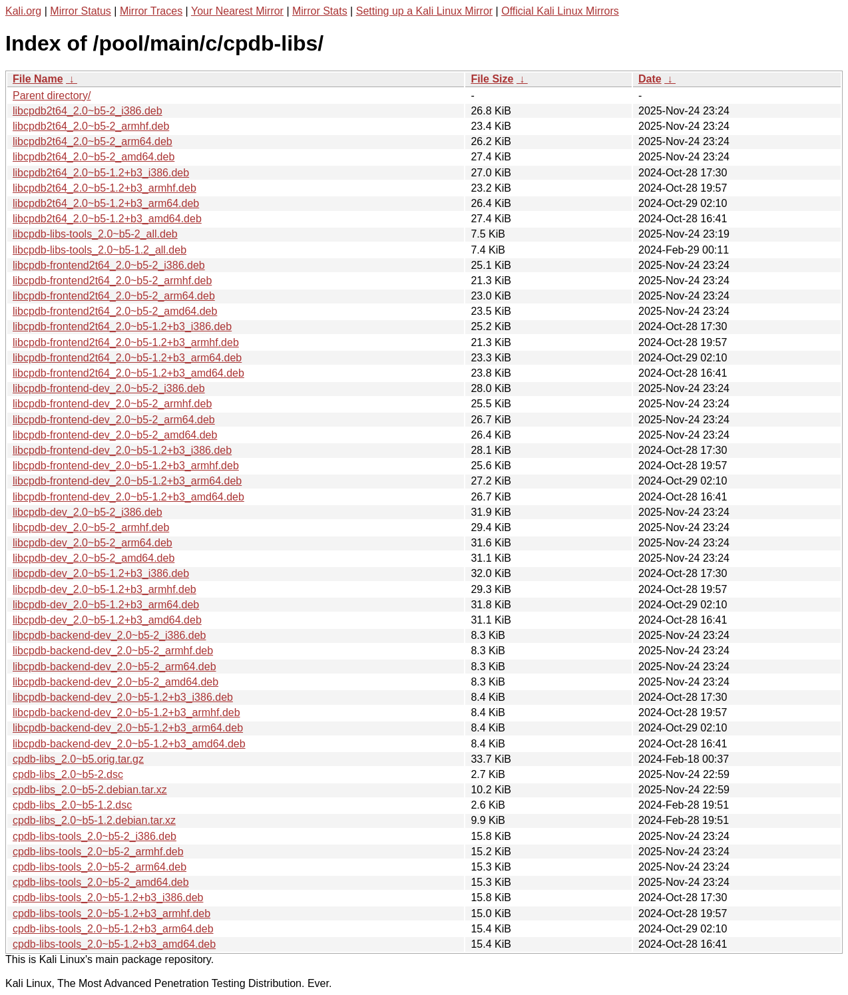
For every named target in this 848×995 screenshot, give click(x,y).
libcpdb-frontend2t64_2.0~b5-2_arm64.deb (114, 295)
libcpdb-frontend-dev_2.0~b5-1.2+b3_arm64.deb (127, 481)
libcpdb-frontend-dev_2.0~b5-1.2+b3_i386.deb (122, 450)
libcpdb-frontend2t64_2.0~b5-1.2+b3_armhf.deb (126, 342)
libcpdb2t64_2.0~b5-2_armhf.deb (91, 126)
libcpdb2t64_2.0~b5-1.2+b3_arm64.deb (106, 203)
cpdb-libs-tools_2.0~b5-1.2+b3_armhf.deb (111, 913)
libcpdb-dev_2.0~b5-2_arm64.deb (92, 542)
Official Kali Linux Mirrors (560, 11)
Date (650, 79)
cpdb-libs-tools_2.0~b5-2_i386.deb (94, 836)
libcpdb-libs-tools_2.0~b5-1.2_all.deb (99, 250)
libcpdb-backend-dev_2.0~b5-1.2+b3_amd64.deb (129, 743)
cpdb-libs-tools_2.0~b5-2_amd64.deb (101, 882)
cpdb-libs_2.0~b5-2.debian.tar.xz (90, 789)
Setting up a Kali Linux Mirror (424, 11)
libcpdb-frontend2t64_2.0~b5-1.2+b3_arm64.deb (127, 357)
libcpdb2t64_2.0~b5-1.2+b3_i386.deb (101, 172)
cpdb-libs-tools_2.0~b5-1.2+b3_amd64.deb (114, 944)
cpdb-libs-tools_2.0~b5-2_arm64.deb (99, 867)
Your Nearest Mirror (237, 11)
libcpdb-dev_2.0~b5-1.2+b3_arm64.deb (106, 604)
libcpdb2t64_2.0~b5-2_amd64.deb (93, 156)
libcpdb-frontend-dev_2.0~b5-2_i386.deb (109, 388)
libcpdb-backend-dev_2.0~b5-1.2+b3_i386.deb (123, 697)
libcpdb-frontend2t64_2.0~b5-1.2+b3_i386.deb (122, 326)
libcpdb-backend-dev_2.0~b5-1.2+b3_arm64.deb (128, 727)
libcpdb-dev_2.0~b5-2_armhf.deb (91, 527)
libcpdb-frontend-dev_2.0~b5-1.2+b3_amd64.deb (128, 496)
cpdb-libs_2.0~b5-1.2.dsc (72, 805)
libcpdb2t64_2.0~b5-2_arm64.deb (92, 141)
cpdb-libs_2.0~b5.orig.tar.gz (78, 759)
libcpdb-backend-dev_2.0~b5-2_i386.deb (109, 635)
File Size (492, 79)
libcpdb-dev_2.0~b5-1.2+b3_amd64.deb (107, 620)
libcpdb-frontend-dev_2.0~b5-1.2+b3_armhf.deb (126, 465)
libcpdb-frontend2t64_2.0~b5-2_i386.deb (109, 265)
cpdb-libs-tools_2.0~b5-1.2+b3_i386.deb (108, 897)
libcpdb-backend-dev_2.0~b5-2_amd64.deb (115, 682)
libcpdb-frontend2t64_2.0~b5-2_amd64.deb (115, 311)
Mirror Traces (151, 11)
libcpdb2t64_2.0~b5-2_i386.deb (87, 110)
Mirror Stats (319, 11)
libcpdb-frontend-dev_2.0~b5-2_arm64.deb (114, 419)
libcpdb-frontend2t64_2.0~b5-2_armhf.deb (112, 280)
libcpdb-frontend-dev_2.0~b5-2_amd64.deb (115, 435)
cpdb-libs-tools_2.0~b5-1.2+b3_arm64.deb (113, 928)
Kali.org (23, 11)
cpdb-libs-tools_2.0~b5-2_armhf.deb (98, 851)
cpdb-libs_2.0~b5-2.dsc (68, 774)
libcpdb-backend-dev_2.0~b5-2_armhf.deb (113, 650)
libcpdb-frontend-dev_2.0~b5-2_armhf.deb (112, 403)
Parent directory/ (52, 95)
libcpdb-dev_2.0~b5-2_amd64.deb (93, 558)
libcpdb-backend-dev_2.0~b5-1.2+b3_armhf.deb (126, 712)
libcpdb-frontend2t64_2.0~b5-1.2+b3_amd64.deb (128, 373)
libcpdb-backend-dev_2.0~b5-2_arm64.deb (114, 666)
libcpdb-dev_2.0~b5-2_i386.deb (87, 512)
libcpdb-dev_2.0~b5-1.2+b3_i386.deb (101, 573)
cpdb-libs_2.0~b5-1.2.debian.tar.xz (94, 820)
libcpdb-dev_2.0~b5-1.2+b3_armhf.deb (104, 589)
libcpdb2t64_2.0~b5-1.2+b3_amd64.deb (107, 218)
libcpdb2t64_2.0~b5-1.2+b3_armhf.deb (104, 188)
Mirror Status (80, 11)
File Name (38, 79)
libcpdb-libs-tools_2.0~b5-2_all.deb (95, 234)
